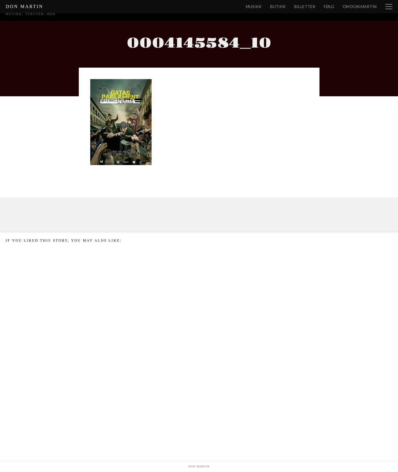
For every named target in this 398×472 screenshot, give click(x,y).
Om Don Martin (360, 6)
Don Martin (24, 6)
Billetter (304, 6)
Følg (329, 6)
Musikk (254, 6)
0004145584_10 (199, 43)
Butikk (278, 6)
